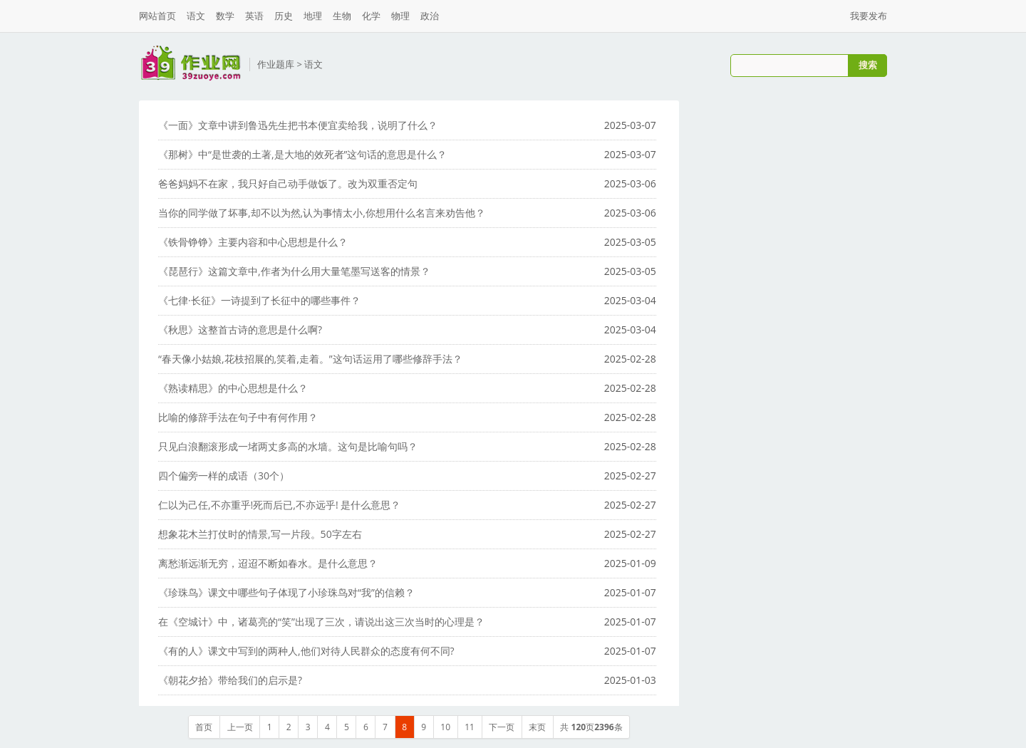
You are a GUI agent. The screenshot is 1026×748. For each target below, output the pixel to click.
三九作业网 (190, 63)
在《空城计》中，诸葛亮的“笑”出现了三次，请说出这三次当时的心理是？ (321, 621)
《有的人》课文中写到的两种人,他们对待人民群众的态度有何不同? (306, 651)
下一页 (501, 727)
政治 (429, 15)
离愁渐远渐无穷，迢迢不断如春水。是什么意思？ (268, 563)
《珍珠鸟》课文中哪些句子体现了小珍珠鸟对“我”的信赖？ (286, 592)
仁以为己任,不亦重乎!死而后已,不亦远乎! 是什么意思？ (279, 504)
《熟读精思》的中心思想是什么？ (233, 388)
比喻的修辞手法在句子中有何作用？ (238, 417)
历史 (283, 15)
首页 (203, 727)
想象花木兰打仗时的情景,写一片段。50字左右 (260, 534)
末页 (537, 727)
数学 (225, 15)
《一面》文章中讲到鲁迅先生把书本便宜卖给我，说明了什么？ (297, 125)
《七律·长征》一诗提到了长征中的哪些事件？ (259, 300)
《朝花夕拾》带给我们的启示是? (230, 680)
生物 (342, 15)
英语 (254, 15)
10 (445, 727)
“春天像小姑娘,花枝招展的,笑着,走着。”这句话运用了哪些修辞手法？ (310, 358)
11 (470, 727)
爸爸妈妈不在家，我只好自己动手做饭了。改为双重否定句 (288, 183)
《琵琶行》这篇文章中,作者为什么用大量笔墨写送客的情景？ (294, 271)
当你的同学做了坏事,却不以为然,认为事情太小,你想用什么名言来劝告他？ (321, 212)
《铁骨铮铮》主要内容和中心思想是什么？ (253, 242)
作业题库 (275, 64)
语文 (196, 15)
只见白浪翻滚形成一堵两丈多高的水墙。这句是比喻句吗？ (288, 446)
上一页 (240, 727)
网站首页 (157, 15)
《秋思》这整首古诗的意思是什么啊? (240, 329)
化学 (371, 15)
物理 (400, 15)
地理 (313, 15)
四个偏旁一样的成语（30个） (223, 475)
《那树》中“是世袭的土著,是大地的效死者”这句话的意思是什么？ (302, 154)
